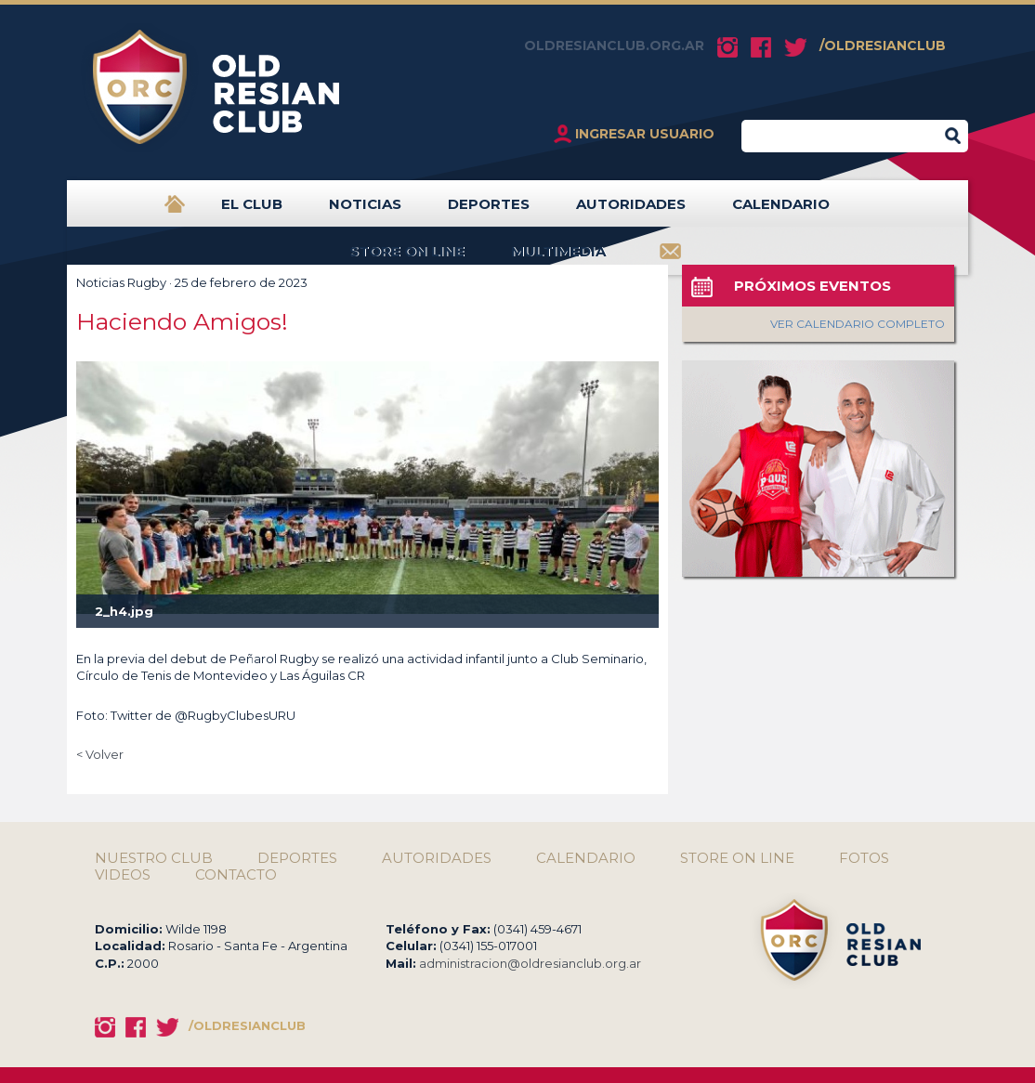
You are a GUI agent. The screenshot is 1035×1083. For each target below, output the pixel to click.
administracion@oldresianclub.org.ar (530, 963)
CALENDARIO (781, 211)
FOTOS (864, 858)
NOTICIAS (365, 211)
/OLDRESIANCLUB (882, 45)
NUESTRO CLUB (154, 858)
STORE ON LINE (407, 258)
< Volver (100, 754)
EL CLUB (251, 211)
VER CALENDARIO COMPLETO (857, 324)
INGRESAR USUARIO (644, 133)
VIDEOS (123, 875)
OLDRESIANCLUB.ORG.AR (614, 45)
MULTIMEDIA (558, 258)
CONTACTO (236, 875)
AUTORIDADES (631, 211)
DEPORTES (489, 211)
